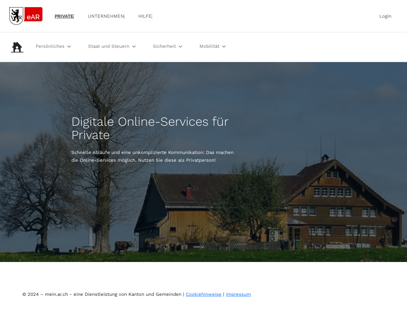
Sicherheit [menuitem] (164, 46)
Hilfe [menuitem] (145, 16)
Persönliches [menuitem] (50, 46)
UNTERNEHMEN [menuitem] (106, 16)
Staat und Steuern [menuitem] (108, 46)
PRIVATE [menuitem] (64, 16)
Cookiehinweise (203, 294)
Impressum (238, 294)
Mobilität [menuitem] (209, 46)
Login (385, 16)
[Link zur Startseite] (25, 15)
